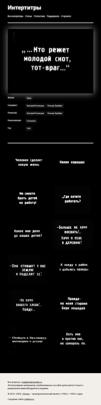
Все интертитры (15, 16)
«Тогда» (26, 394)
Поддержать (53, 16)
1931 (29, 128)
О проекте (66, 16)
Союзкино (31, 121)
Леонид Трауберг (55, 106)
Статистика (39, 16)
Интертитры (24, 8)
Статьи (28, 16)
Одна (29, 98)
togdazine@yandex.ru (32, 382)
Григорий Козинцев (35, 106)
